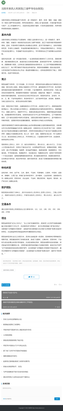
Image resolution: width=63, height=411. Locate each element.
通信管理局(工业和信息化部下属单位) (16, 377)
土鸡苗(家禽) (7, 335)
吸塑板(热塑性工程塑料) (11, 324)
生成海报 (5, 284)
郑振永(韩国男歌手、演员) (12, 366)
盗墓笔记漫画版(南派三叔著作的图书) (16, 361)
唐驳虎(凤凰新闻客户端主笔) (13, 340)
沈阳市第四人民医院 (8, 270)
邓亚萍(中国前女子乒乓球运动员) (15, 345)
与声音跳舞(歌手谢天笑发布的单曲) (15, 372)
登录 (4, 399)
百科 (28, 12)
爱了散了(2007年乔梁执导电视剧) (15, 351)
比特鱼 (3, 12)
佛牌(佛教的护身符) (10, 356)
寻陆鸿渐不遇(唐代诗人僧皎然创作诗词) (17, 330)
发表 (57, 399)
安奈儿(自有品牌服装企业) (12, 319)
